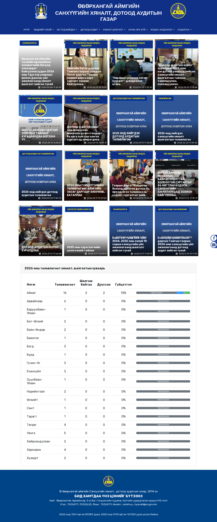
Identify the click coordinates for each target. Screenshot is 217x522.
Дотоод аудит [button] (89, 29)
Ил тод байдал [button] (66, 29)
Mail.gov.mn (214, 245)
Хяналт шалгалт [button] (113, 29)
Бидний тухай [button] (43, 29)
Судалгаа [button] (183, 29)
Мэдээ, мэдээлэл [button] (162, 29)
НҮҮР (26, 29)
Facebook (214, 238)
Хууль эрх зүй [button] (137, 29)
